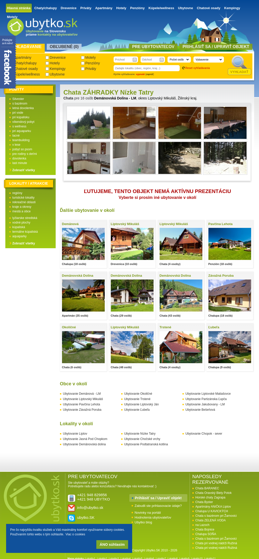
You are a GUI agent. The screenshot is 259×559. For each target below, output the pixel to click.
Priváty (85, 8)
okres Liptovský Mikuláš (157, 98)
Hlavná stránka (19, 8)
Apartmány (103, 8)
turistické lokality (23, 197)
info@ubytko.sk (90, 507)
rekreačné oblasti (24, 202)
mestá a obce (21, 211)
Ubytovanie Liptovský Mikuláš (83, 399)
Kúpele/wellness (161, 8)
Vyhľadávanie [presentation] (26, 47)
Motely (12, 17)
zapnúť (149, 74)
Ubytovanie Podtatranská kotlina (146, 444)
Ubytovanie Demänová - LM (82, 393)
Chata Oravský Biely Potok (213, 493)
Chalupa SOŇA (205, 534)
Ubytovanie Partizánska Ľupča (206, 399)
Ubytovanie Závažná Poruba (82, 409)
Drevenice (69, 8)
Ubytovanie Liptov (75, 433)
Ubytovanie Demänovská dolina (84, 444)
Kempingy (232, 8)
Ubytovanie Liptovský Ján (141, 404)
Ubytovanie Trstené (137, 399)
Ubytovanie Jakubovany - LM (205, 404)
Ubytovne (185, 8)
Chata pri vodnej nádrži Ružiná (216, 543)
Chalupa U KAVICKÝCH (211, 511)
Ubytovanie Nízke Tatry (140, 433)
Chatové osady (208, 8)
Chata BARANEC (207, 488)
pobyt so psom (22, 149)
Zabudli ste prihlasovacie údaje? (158, 506)
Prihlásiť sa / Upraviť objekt (158, 498)
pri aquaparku (21, 131)
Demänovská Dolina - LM (115, 98)
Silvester (18, 99)
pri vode (17, 112)
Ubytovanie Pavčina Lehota (81, 404)
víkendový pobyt (23, 122)
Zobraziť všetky (23, 170)
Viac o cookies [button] (75, 534)
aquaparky (19, 236)
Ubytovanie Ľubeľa (137, 409)
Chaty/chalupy (45, 8)
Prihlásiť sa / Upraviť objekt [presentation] (215, 47)
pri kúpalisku (20, 117)
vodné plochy (21, 222)
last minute (19, 163)
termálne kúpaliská (25, 231)
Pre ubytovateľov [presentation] (153, 47)
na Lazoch (202, 525)
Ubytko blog (143, 522)
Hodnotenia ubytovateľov (153, 517)
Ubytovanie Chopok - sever (204, 433)
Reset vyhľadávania (197, 67)
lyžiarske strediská (24, 218)
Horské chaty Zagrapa (210, 497)
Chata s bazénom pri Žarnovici (216, 516)
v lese (16, 144)
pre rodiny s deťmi (24, 154)
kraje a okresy (22, 207)
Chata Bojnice (205, 529)
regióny (17, 193)
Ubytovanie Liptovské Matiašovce (208, 393)
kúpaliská (18, 227)
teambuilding (21, 140)
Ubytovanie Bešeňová (200, 409)
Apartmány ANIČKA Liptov (213, 506)
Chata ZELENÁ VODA (210, 520)
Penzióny (137, 8)
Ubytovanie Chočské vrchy (142, 439)
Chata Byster (204, 502)
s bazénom (19, 103)
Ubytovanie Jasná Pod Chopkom (85, 439)
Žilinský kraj (187, 98)
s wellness (19, 126)
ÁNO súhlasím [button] (112, 544)
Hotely (121, 8)
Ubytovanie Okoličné (138, 393)
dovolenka (19, 158)
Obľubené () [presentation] (64, 47)
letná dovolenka (23, 108)
